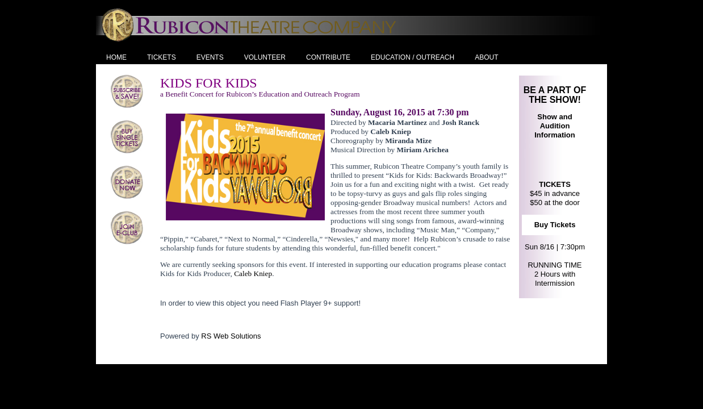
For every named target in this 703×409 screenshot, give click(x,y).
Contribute (328, 57)
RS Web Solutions (231, 336)
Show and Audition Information (554, 125)
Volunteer (265, 57)
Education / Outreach (412, 57)
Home (116, 57)
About (486, 57)
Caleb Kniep (253, 273)
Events (210, 57)
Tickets (161, 57)
